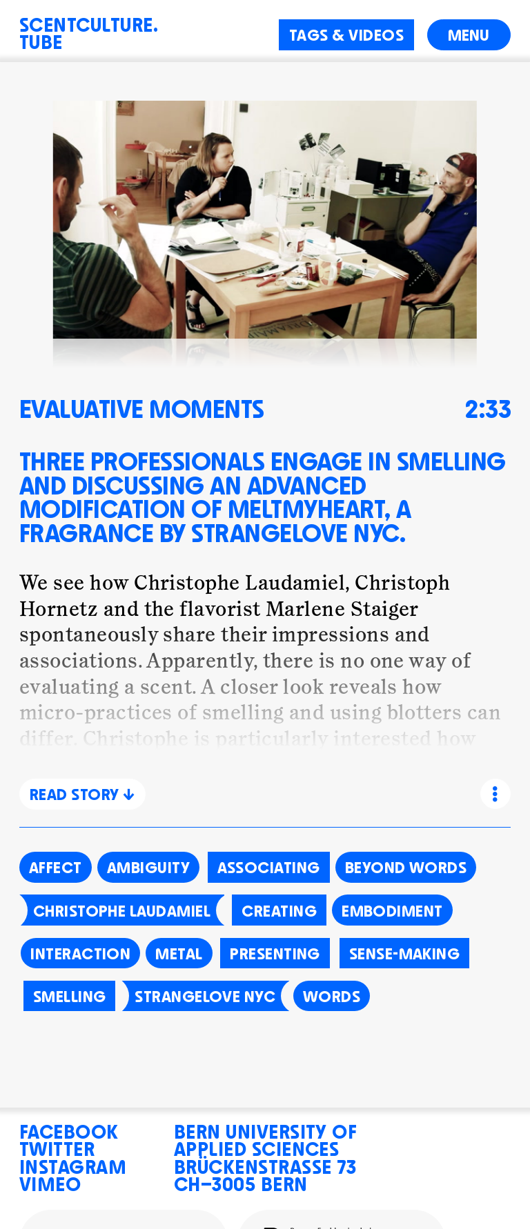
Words (331, 994)
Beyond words (406, 865)
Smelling (69, 994)
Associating (268, 865)
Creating (279, 909)
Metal (178, 951)
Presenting (275, 951)
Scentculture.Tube (88, 31)
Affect (55, 865)
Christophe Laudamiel (121, 909)
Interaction (80, 951)
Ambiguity (148, 865)
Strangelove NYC (205, 994)
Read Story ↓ (82, 792)
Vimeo (50, 1181)
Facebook (69, 1129)
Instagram (72, 1164)
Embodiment (392, 909)
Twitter (57, 1146)
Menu (468, 33)
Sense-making (404, 951)
